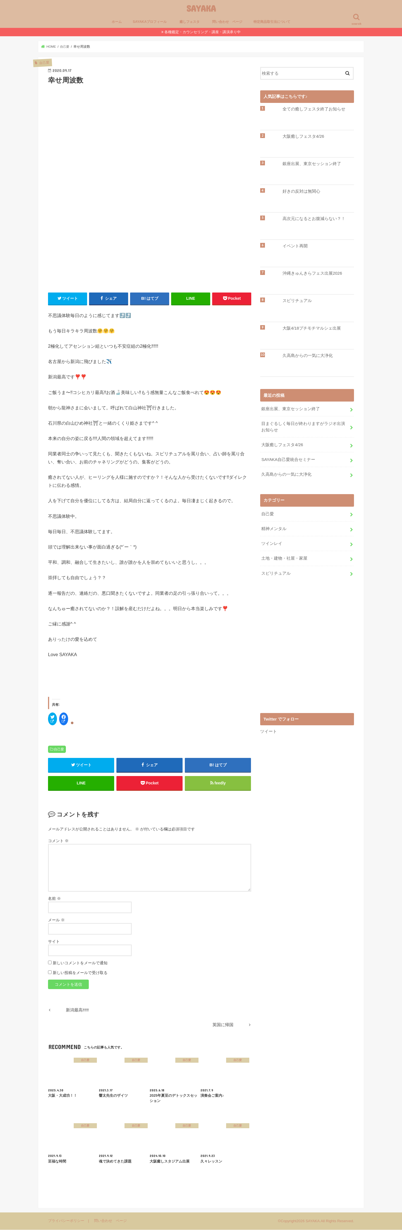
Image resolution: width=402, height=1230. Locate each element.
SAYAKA (201, 8)
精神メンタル (273, 528)
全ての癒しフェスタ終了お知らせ (314, 109)
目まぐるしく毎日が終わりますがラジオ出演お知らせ (303, 426)
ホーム (117, 22)
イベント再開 (295, 246)
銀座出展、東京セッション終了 (312, 163)
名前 (54, 898)
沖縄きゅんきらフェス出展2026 (312, 273)
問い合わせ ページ (227, 22)
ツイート (268, 730)
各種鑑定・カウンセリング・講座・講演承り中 (202, 32)
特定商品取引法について (271, 22)
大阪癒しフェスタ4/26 (303, 136)
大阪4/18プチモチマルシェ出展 (312, 328)
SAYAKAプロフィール (150, 22)
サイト (54, 941)
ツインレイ (271, 542)
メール (56, 920)
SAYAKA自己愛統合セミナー (288, 459)
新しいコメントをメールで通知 (80, 963)
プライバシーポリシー (66, 1221)
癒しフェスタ (191, 22)
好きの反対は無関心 (301, 191)
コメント (58, 841)
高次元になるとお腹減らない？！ (314, 218)
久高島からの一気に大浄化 (308, 355)
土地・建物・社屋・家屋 (284, 557)
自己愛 (59, 749)
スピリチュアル (297, 300)
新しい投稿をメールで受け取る (80, 973)
